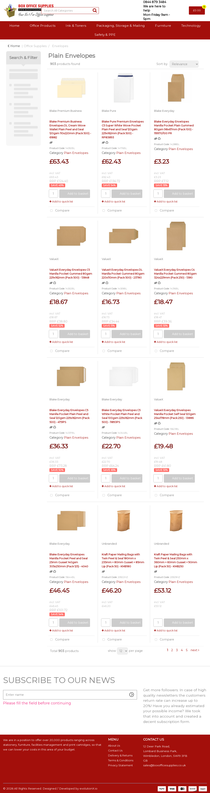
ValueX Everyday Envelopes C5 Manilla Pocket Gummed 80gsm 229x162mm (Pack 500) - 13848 (70, 273)
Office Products (43, 26)
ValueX (53, 259)
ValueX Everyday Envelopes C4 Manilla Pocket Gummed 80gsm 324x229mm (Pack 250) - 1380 (175, 273)
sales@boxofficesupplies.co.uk (164, 765)
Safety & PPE (105, 35)
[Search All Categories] (70, 10)
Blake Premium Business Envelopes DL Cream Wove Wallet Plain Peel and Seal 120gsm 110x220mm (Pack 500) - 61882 (70, 129)
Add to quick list (61, 201)
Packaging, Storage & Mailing (120, 26)
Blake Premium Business (65, 110)
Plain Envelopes (76, 153)
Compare (59, 211)
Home (14, 26)
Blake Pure (109, 110)
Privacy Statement (120, 765)
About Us (114, 745)
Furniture (163, 26)
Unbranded (109, 543)
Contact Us (115, 750)
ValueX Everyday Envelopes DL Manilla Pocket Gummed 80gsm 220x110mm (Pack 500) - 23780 (123, 273)
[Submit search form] (94, 10)
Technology (191, 26)
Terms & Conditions (120, 760)
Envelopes (60, 46)
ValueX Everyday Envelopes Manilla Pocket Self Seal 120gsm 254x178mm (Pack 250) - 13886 (175, 414)
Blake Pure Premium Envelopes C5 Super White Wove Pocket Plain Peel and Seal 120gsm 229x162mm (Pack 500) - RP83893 (123, 129)
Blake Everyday (164, 110)
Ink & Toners (76, 26)
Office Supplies (35, 46)
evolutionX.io (88, 788)
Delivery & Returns (120, 755)
